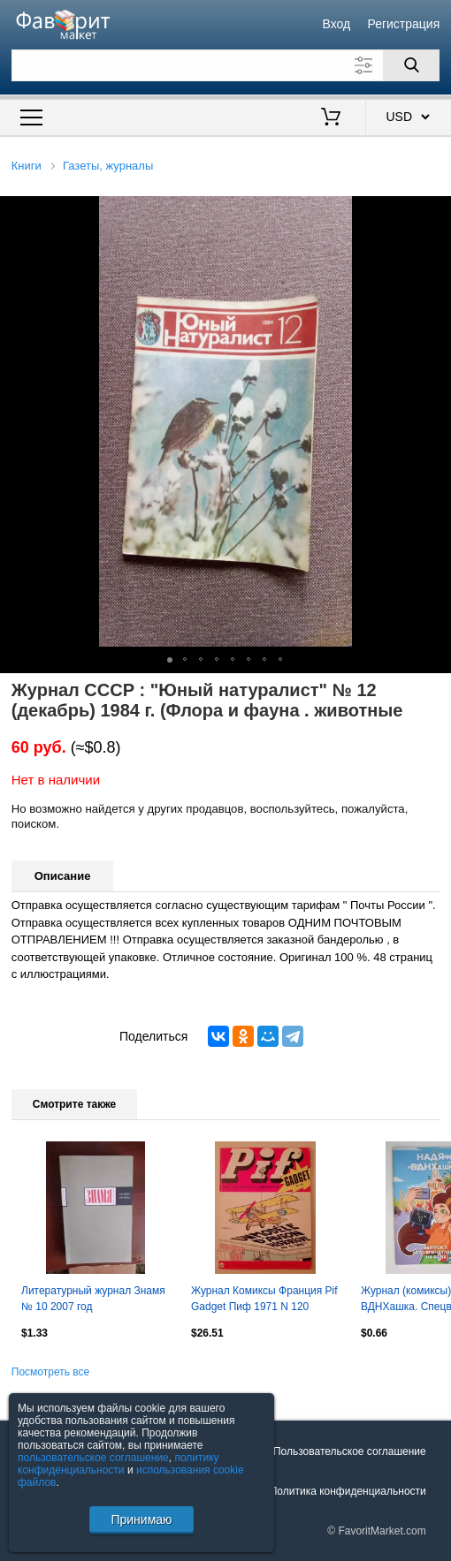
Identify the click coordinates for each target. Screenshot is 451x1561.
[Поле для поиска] (225, 65)
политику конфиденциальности (118, 1463)
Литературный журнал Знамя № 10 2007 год (93, 1298)
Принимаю (141, 1519)
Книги (26, 165)
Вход (337, 24)
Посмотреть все (50, 1372)
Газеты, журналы (108, 165)
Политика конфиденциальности (348, 1491)
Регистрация (403, 24)
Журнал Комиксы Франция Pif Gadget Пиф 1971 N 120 (264, 1298)
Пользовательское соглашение (349, 1451)
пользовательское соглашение (93, 1457)
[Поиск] (411, 65)
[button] (435, 212)
